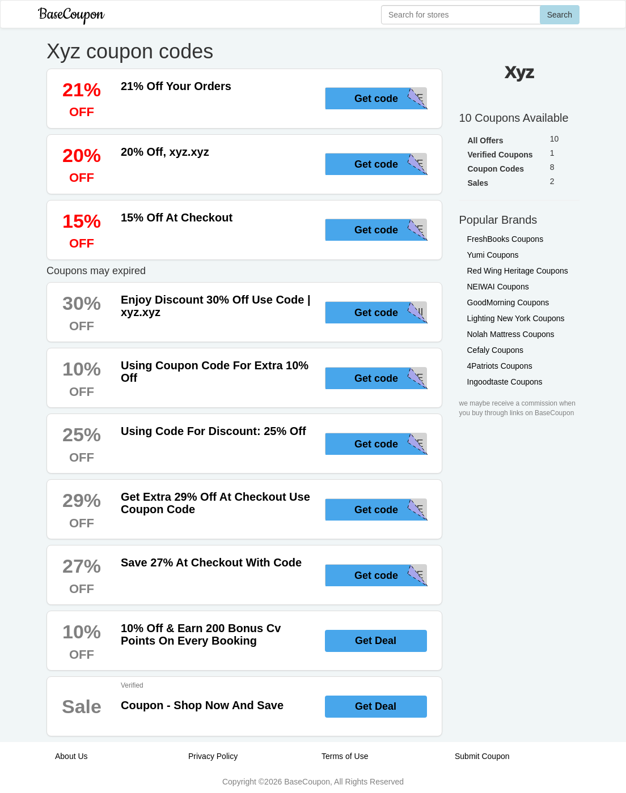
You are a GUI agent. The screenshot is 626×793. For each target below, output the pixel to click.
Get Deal (375, 640)
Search (559, 14)
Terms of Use (345, 756)
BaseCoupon (71, 14)
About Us (71, 756)
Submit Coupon (482, 756)
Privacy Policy (213, 756)
